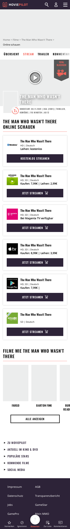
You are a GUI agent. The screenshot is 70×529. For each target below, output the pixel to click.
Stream (28, 54)
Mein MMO (42, 514)
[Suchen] (46, 4)
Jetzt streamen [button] (35, 193)
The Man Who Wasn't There (36, 39)
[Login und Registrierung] (56, 4)
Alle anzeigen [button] (35, 419)
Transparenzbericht (47, 496)
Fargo (16, 405)
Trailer (43, 54)
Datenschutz (15, 496)
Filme (16, 39)
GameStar (41, 505)
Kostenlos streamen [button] (35, 158)
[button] (9, 524)
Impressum (14, 487)
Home (6, 39)
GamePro (13, 514)
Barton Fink (44, 405)
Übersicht (11, 54)
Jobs (10, 505)
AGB (37, 487)
